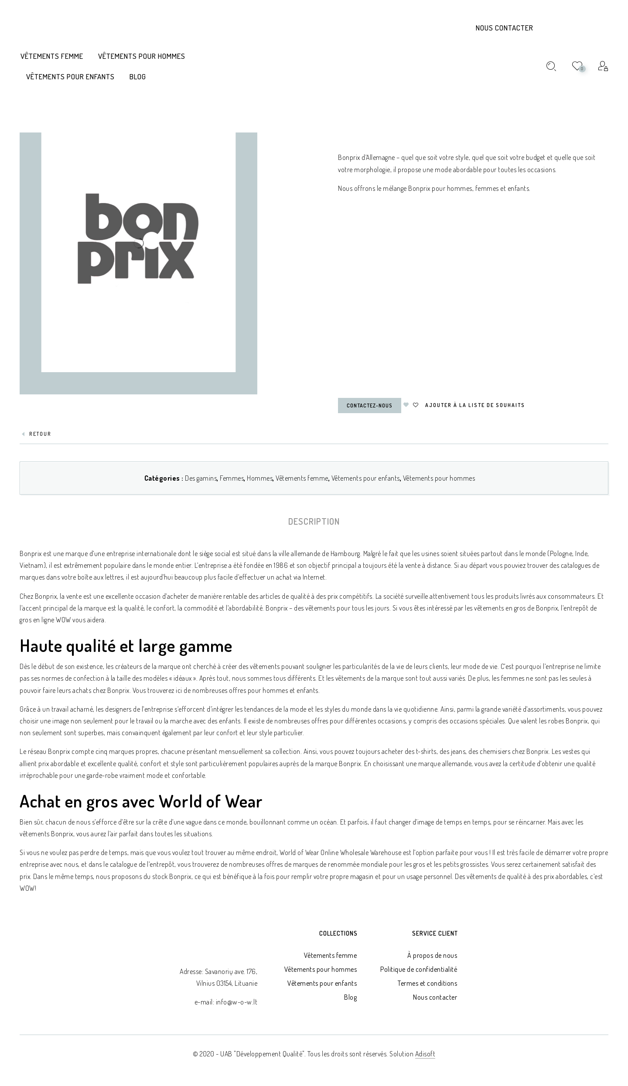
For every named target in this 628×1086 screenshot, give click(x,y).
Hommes (260, 478)
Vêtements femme (302, 478)
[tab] (314, 521)
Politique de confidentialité (418, 969)
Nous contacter (504, 27)
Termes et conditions (427, 983)
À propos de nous (432, 955)
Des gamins (201, 478)
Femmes (232, 478)
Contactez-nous (369, 405)
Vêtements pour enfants (365, 478)
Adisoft (425, 1053)
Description (314, 521)
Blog (350, 997)
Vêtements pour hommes (439, 478)
